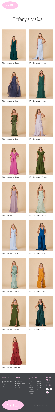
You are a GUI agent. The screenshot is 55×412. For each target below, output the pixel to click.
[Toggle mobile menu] (52, 5)
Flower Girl (18, 388)
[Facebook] (47, 389)
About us (39, 387)
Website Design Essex (36, 405)
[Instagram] (50, 389)
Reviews (39, 381)
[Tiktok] (47, 392)
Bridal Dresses (18, 381)
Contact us (39, 389)
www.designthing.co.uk (47, 405)
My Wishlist (31, 385)
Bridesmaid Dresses (20, 383)
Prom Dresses (18, 386)
